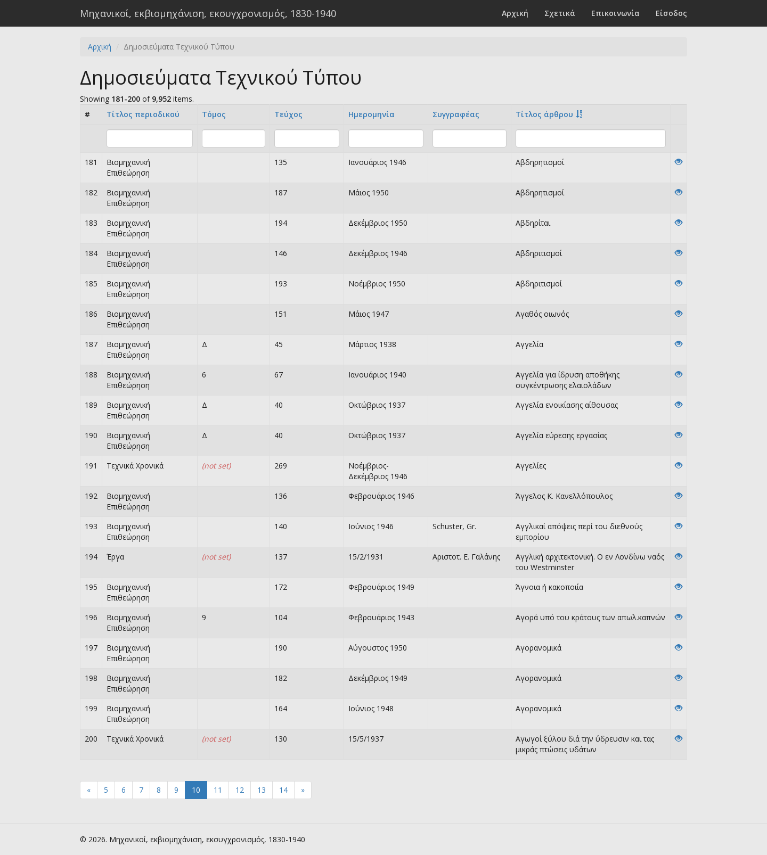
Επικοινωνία (615, 13)
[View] (678, 162)
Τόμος (214, 114)
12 (239, 790)
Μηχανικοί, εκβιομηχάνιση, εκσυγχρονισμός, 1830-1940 (208, 13)
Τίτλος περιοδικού (143, 114)
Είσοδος (671, 13)
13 (261, 790)
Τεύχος (288, 114)
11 (218, 790)
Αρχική (515, 13)
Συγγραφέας (456, 114)
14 (283, 790)
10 (196, 790)
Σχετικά (559, 13)
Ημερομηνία (371, 114)
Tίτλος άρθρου (544, 114)
